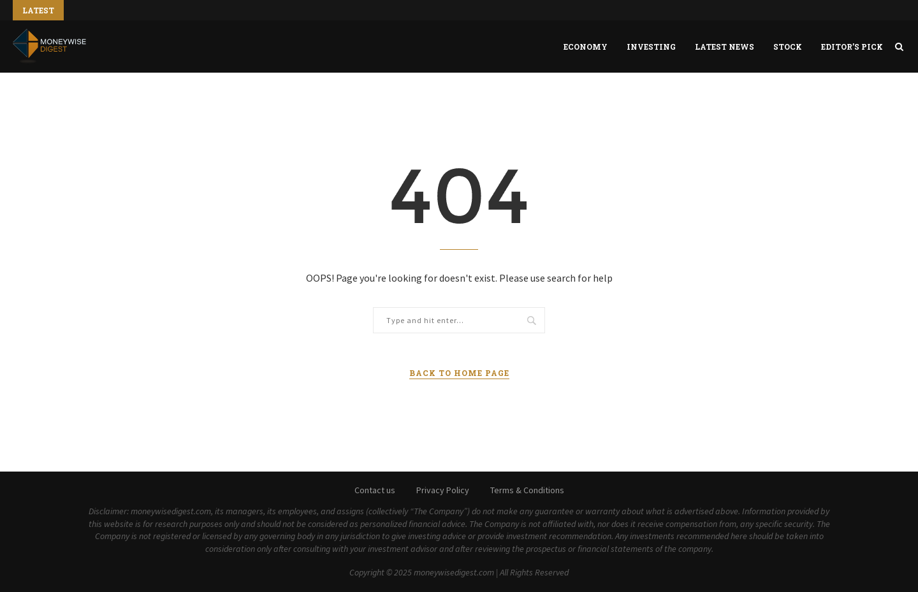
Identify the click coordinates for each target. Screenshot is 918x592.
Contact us (374, 490)
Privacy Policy (442, 490)
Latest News (724, 46)
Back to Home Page (459, 373)
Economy (586, 46)
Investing (651, 46)
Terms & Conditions (527, 490)
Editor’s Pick (852, 46)
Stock (787, 46)
